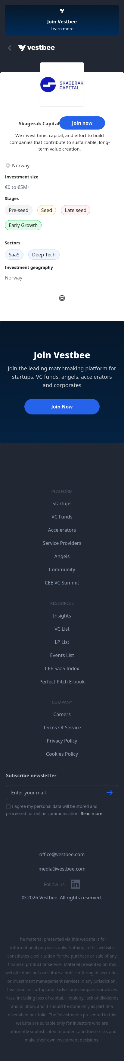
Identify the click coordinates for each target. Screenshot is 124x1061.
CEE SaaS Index (62, 668)
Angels (62, 556)
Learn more (62, 28)
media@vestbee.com (62, 868)
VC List (62, 629)
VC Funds (61, 516)
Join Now (62, 406)
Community (62, 569)
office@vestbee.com (62, 854)
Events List (62, 655)
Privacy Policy (62, 740)
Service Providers (62, 543)
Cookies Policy (62, 754)
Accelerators (62, 530)
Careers (62, 714)
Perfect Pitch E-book (62, 681)
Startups (61, 503)
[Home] (36, 48)
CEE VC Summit (62, 582)
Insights (62, 615)
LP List (62, 642)
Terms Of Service (62, 727)
